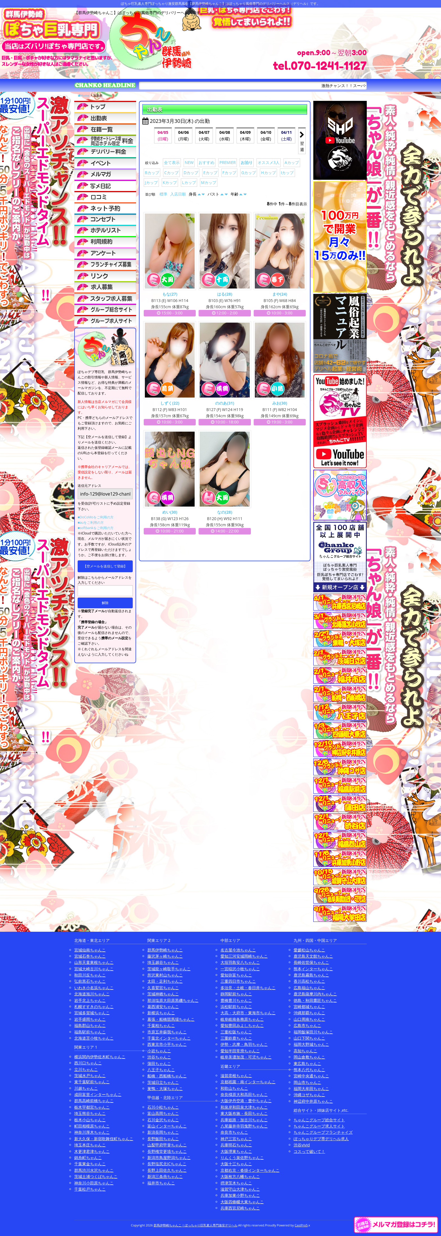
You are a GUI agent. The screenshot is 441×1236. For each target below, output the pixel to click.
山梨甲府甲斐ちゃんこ (167, 1145)
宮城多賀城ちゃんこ (92, 1012)
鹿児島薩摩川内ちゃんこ (315, 994)
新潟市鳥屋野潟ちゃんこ (169, 1157)
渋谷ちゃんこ (159, 1057)
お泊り (247, 162)
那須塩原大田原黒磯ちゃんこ (173, 1000)
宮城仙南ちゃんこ (90, 950)
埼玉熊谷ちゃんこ (90, 1113)
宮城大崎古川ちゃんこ (94, 968)
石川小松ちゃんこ (163, 1107)
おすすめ (206, 162)
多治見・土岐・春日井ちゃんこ (248, 987)
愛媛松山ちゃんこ (309, 950)
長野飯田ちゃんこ (163, 1138)
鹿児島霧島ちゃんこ (311, 975)
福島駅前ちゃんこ (90, 1032)
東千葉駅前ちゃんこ (92, 1081)
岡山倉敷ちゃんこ (309, 1057)
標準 (163, 194)
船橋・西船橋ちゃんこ (167, 1076)
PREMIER (227, 162)
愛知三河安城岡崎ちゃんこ (244, 956)
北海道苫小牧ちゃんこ (94, 1038)
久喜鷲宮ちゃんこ (163, 987)
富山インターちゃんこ (167, 1126)
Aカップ (292, 162)
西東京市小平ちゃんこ (167, 1044)
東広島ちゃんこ (307, 1063)
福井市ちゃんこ (161, 1183)
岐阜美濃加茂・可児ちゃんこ (246, 1057)
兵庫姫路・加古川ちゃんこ (244, 1119)
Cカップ (171, 172)
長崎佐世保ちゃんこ (311, 962)
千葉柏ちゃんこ (161, 1025)
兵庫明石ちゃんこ (236, 1145)
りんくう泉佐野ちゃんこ (242, 1157)
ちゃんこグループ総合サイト (319, 1119)
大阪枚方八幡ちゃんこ (240, 1176)
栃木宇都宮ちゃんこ (92, 1107)
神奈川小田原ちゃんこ (94, 1183)
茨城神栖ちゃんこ (163, 994)
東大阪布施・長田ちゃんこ (244, 1113)
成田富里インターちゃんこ (98, 1094)
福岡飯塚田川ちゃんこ (313, 1032)
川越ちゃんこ (86, 1088)
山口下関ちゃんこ (309, 1038)
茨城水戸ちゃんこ (90, 1075)
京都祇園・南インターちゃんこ (248, 1081)
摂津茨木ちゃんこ (236, 1183)
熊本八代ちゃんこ (309, 1069)
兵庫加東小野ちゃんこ (240, 1195)
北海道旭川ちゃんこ (92, 994)
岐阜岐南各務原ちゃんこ (242, 1019)
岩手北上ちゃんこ (90, 1000)
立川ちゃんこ (86, 1069)
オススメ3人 (269, 162)
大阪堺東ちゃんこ (236, 1151)
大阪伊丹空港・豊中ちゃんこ (246, 1100)
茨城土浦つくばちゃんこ (96, 1176)
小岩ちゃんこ (159, 1050)
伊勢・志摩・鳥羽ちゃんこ (244, 1044)
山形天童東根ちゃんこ (94, 962)
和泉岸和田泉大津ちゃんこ (244, 1107)
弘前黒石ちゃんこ (90, 981)
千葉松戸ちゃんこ (90, 1189)
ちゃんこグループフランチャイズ (323, 1132)
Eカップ (210, 172)
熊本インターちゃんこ (313, 968)
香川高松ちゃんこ (309, 981)
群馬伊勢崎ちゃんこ (165, 950)
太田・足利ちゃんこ (165, 981)
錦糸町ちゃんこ (88, 1157)
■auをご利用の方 (91, 522)
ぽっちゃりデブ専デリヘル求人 (321, 1138)
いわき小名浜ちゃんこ (94, 987)
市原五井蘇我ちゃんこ (167, 1032)
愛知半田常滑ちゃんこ (240, 1050)
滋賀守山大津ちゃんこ (240, 1189)
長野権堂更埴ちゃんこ (167, 1151)
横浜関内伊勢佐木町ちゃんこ (99, 1056)
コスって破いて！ (309, 1151)
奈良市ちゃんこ (234, 1132)
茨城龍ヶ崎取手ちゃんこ (169, 968)
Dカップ (191, 172)
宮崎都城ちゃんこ (309, 1006)
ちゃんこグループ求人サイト (319, 1126)
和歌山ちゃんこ (234, 1088)
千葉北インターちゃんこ (169, 1038)
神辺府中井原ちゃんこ (313, 1101)
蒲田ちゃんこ (159, 1063)
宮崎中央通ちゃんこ (311, 1076)
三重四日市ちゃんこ (238, 981)
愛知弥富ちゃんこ (236, 975)
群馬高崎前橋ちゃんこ (94, 1100)
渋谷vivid (302, 1145)
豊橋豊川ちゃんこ (236, 1000)
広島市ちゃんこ (307, 1025)
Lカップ (189, 182)
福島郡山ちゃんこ (90, 1025)
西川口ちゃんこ (88, 1063)
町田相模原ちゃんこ (92, 1126)
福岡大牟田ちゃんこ (311, 1088)
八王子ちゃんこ (161, 1069)
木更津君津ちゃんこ (92, 1151)
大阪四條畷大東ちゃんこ (242, 1201)
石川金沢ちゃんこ (163, 1119)
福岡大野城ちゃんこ (311, 1044)
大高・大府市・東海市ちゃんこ (248, 1012)
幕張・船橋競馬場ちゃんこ (171, 1019)
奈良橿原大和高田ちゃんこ (244, 1094)
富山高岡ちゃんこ (163, 1113)
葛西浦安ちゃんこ (163, 1006)
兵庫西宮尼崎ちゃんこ (240, 1208)
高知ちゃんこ (305, 1050)
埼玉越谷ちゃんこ (163, 962)
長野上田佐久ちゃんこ (167, 1170)
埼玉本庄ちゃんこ (90, 1145)
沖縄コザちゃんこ (309, 1094)
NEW (189, 162)
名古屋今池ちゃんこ (238, 950)
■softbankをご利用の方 (96, 527)
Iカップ (287, 172)
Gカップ (248, 172)
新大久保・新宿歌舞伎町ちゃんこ (103, 1138)
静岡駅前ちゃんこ (236, 994)
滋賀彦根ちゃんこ (236, 1075)
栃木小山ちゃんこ (90, 1119)
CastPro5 (301, 1225)
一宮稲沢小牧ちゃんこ (240, 968)
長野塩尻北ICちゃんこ (166, 1163)
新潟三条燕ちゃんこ (165, 1176)
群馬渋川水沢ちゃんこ (94, 1170)
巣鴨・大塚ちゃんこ (165, 1088)
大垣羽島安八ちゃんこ (240, 962)
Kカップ (170, 182)
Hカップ (268, 172)
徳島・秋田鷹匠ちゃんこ (315, 1000)
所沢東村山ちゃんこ (165, 975)
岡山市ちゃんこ (307, 1082)
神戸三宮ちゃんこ (236, 1138)
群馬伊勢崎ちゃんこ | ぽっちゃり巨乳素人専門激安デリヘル (195, 1225)
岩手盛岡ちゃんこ (90, 1019)
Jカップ (151, 182)
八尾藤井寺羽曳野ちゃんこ (244, 1126)
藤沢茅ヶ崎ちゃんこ (165, 956)
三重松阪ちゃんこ (236, 1032)
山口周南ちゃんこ (309, 1019)
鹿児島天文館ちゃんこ (313, 956)
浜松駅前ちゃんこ (236, 1006)
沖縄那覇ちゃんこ (309, 1012)
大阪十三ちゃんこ (236, 1163)
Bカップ (152, 172)
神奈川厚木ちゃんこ (92, 1132)
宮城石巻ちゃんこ (90, 956)
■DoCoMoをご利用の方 (96, 517)
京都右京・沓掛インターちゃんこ (250, 1170)
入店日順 (178, 194)
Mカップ (209, 182)
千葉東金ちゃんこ (90, 1163)
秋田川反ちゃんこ (90, 975)
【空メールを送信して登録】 (105, 566)
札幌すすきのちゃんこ (94, 1006)
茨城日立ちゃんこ (163, 1082)
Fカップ (229, 172)
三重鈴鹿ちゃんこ (236, 1038)
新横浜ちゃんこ (161, 1012)
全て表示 (172, 162)
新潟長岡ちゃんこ (163, 1132)
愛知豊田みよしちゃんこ (242, 1025)
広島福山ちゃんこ (309, 987)
